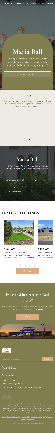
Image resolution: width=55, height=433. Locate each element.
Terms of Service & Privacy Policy (11, 417)
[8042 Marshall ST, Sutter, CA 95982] (44, 249)
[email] (22, 359)
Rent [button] (25, 3)
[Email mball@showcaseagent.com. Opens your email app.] (12, 384)
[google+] (9, 397)
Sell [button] (19, 3)
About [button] (33, 3)
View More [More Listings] (27, 271)
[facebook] (4, 397)
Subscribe (47, 359)
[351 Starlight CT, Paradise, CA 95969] (19, 244)
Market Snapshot (46, 3)
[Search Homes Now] (27, 74)
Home (6, 3)
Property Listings (48, 417)
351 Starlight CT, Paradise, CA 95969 (17, 255)
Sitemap (23, 419)
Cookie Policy (26, 417)
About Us (27, 139)
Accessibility (30, 419)
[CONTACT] (27, 317)
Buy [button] (13, 3)
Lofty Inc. (20, 423)
